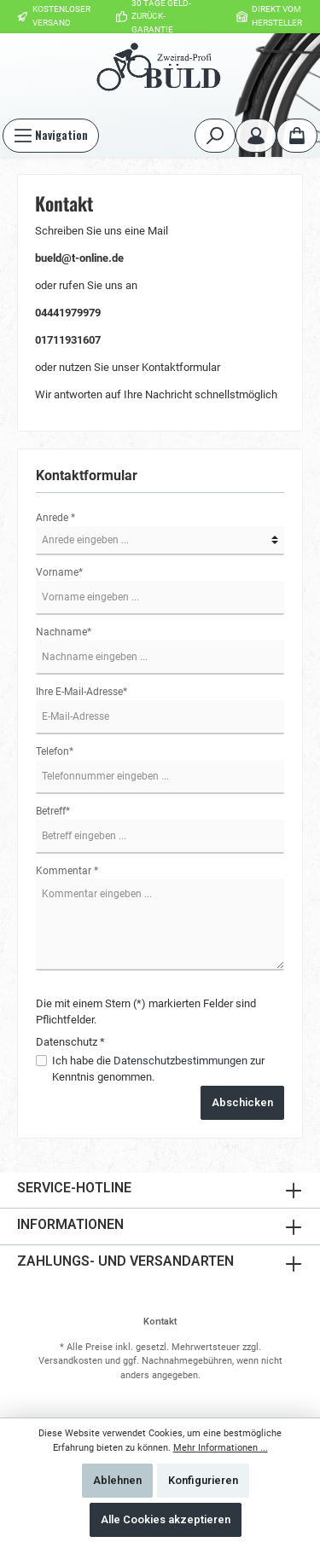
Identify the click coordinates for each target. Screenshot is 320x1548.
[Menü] (51, 136)
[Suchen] (215, 136)
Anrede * (55, 518)
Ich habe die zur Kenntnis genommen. (158, 1068)
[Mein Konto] (256, 136)
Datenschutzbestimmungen (180, 1060)
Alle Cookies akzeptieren (165, 1519)
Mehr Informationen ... (220, 1447)
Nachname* (63, 632)
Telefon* (54, 751)
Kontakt (160, 1321)
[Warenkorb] (296, 136)
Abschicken (242, 1102)
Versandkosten (70, 1360)
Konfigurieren (203, 1480)
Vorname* (59, 572)
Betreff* (53, 811)
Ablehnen (117, 1480)
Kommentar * (67, 871)
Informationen (70, 1224)
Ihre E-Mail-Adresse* (81, 692)
